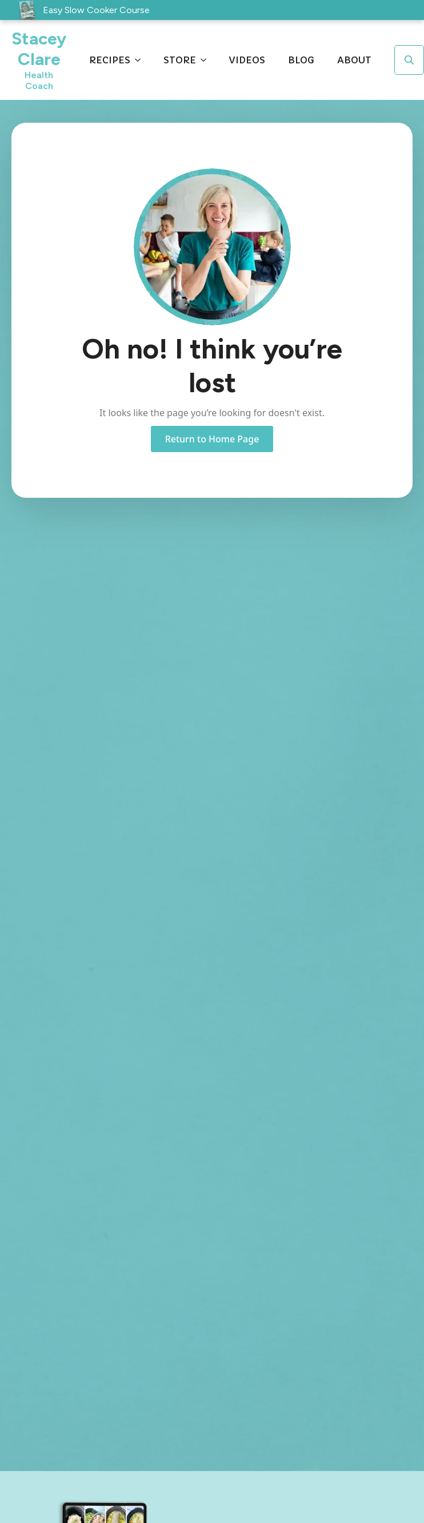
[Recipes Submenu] (141, 60)
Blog (301, 60)
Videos (247, 60)
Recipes (109, 60)
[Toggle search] (409, 60)
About (354, 60)
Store (179, 60)
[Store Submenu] (207, 60)
